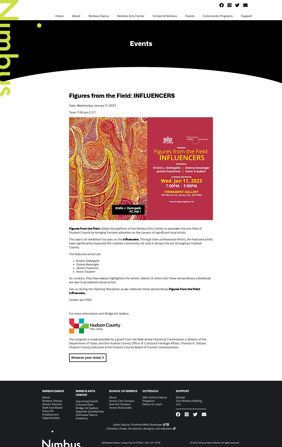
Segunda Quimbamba (90, 411)
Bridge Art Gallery (117, 313)
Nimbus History (52, 401)
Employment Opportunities (51, 416)
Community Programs (218, 16)
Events (190, 16)
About (76, 16)
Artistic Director (52, 404)
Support (246, 16)
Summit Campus (120, 404)
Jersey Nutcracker (120, 407)
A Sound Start (84, 404)
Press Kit (48, 411)
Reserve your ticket (87, 357)
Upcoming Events (87, 401)
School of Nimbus (165, 16)
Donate (180, 397)
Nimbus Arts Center (130, 16)
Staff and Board (52, 407)
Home (59, 16)
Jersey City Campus (121, 401)
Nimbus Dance (99, 16)
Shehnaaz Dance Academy (86, 416)
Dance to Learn (152, 404)
